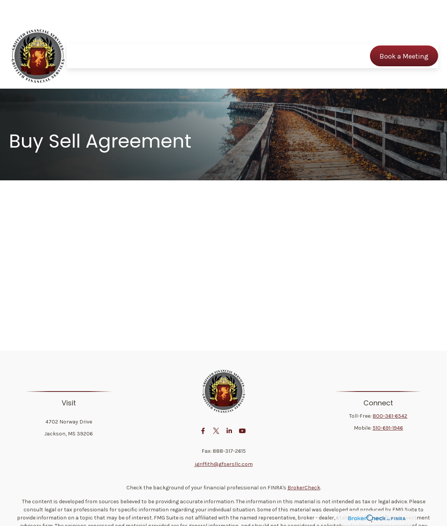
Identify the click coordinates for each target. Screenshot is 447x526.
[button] (97, 33)
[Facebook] (203, 430)
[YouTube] (242, 430)
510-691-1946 (388, 428)
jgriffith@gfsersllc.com (224, 464)
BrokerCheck (303, 487)
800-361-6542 (390, 416)
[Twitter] (216, 430)
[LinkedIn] (229, 430)
